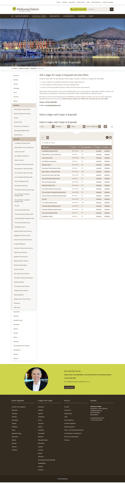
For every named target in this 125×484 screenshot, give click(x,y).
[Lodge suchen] (105, 128)
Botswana (16, 77)
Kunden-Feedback (69, 425)
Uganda (15, 330)
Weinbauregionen (19, 296)
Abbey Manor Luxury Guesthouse (51, 156)
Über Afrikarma (68, 422)
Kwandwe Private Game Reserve (23, 249)
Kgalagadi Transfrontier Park (22, 237)
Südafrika (107, 152)
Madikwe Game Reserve (21, 258)
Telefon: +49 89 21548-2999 (48, 103)
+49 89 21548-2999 (78, 9)
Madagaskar (16, 351)
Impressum (67, 412)
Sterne (74, 148)
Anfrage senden (69, 389)
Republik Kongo (17, 322)
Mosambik (16, 326)
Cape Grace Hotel (47, 159)
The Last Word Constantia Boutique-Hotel (54, 194)
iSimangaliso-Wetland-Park (21, 132)
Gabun (15, 339)
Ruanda (15, 334)
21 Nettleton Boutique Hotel (50, 152)
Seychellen (16, 313)
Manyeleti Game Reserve (21, 262)
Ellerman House (46, 166)
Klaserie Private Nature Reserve (23, 241)
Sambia (15, 85)
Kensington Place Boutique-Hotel (51, 169)
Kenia (15, 94)
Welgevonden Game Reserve (22, 300)
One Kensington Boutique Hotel (51, 180)
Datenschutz (68, 415)
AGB (65, 418)
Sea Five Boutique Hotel (49, 183)
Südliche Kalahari (19, 283)
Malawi (15, 102)
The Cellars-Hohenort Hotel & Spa (51, 190)
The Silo (44, 200)
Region (98, 148)
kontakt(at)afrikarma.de (53, 107)
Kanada (15, 355)
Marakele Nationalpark (20, 266)
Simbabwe (16, 90)
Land (106, 148)
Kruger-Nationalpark (19, 245)
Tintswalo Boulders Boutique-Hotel (51, 211)
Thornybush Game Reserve (22, 288)
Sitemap (66, 441)
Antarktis (15, 360)
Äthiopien (16, 343)
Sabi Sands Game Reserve (21, 275)
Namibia (15, 81)
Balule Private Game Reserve (22, 115)
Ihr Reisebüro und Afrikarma (72, 435)
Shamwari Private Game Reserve (23, 279)
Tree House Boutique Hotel (49, 214)
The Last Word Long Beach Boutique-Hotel (54, 197)
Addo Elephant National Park (22, 111)
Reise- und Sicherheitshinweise (73, 431)
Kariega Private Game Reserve (23, 233)
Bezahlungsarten (69, 428)
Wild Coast (17, 309)
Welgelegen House (47, 218)
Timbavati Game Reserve (21, 292)
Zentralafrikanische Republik (21, 347)
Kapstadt (98, 152)
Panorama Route (19, 271)
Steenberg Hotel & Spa (48, 187)
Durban (16, 119)
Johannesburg (18, 136)
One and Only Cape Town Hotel (51, 176)
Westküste (17, 305)
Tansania (15, 98)
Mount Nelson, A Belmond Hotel (51, 173)
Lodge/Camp (45, 148)
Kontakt (66, 408)
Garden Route (18, 123)
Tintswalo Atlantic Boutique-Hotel (51, 207)
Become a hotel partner (71, 438)
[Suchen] (112, 9)
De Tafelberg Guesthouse (49, 163)
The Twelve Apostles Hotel (49, 204)
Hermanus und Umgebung (21, 128)
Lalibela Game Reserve (20, 254)
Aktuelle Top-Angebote (18, 408)
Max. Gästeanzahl (86, 148)
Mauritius (16, 317)
